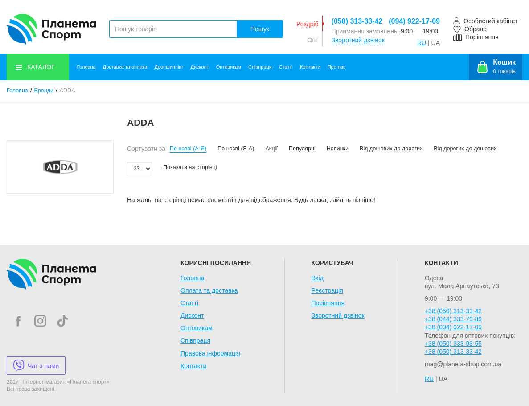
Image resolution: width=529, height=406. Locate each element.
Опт (313, 40)
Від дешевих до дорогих (391, 148)
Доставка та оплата (125, 67)
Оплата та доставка (209, 290)
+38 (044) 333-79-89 (453, 319)
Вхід (317, 278)
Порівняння (327, 303)
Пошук (259, 29)
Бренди (43, 90)
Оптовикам (228, 67)
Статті (286, 67)
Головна (86, 67)
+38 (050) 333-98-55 (453, 343)
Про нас (337, 67)
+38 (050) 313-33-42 (453, 311)
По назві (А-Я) (188, 148)
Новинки (338, 148)
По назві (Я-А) (235, 148)
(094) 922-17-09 (414, 21)
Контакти (310, 67)
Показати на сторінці (190, 167)
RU (421, 42)
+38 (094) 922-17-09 (453, 327)
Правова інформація (210, 353)
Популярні (302, 148)
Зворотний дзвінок (358, 40)
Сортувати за (146, 148)
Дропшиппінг (168, 67)
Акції (271, 148)
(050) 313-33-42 (357, 21)
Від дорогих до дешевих (465, 148)
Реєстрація (327, 290)
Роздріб (307, 24)
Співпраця (260, 67)
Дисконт (199, 67)
